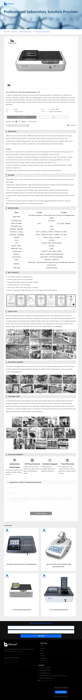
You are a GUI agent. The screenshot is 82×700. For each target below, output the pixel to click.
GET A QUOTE (22, 117)
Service (42, 653)
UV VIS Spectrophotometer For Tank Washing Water (21, 564)
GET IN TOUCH (61, 692)
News (41, 651)
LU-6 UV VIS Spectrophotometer (58, 610)
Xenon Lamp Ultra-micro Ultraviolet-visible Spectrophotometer (58, 565)
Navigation (43, 658)
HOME (8, 32)
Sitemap (15, 660)
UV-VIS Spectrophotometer (42, 32)
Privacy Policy (8, 660)
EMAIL (53, 117)
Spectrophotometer (25, 32)
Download (71, 125)
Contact (42, 656)
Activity (42, 661)
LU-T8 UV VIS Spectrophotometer (21, 610)
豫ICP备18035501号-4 (10, 663)
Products (14, 32)
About (42, 646)
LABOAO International (46, 681)
